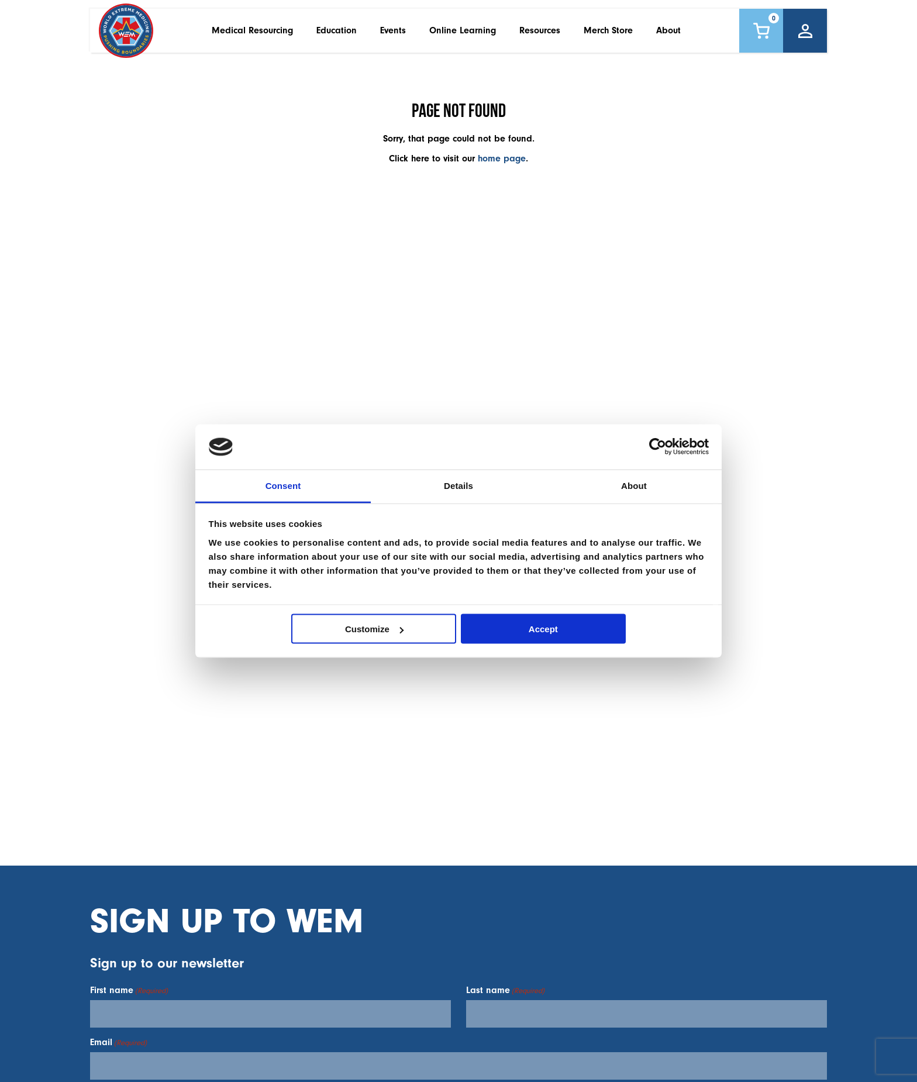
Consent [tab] (283, 485)
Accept (543, 629)
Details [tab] (458, 485)
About (668, 34)
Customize (374, 629)
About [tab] (634, 485)
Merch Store (608, 34)
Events (393, 34)
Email (118, 1042)
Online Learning (462, 34)
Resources (539, 34)
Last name (505, 990)
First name (129, 990)
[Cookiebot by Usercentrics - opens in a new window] (657, 447)
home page (502, 158)
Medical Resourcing (252, 34)
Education (336, 34)
